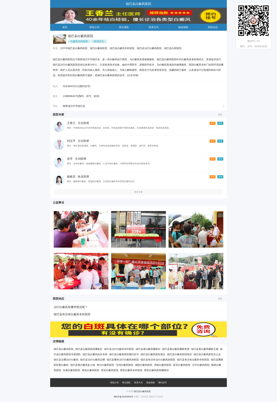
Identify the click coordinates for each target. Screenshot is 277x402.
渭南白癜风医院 (162, 364)
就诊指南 (183, 27)
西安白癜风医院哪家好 (156, 370)
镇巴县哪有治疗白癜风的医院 (123, 359)
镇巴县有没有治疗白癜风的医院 (158, 359)
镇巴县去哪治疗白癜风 (66, 359)
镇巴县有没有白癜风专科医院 (72, 314)
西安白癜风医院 (109, 370)
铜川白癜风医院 (105, 364)
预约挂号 (162, 382)
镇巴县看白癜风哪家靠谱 (175, 349)
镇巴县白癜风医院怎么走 (207, 354)
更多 (220, 114)
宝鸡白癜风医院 (124, 364)
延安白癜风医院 (181, 364)
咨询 (220, 123)
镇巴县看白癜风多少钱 (82, 364)
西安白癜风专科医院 (131, 370)
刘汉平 (71, 140)
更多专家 (138, 192)
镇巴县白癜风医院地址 (153, 354)
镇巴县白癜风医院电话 (179, 354)
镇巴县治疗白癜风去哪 (92, 359)
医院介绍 (94, 27)
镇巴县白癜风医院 (63, 349)
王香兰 (71, 123)
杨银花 (71, 176)
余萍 (70, 158)
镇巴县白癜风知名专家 (95, 354)
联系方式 (154, 27)
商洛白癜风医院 (90, 370)
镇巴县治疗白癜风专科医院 (119, 349)
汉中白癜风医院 (201, 364)
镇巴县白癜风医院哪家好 (88, 349)
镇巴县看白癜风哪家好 (148, 349)
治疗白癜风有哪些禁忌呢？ (71, 307)
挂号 (212, 123)
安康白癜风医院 (71, 370)
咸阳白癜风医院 (143, 364)
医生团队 (124, 27)
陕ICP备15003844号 (123, 396)
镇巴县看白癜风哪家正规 (204, 349)
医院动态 (213, 27)
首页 (64, 27)
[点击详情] (132, 75)
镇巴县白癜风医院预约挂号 (124, 354)
